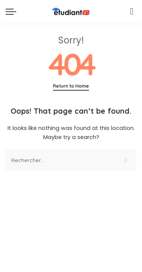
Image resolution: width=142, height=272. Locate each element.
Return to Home (71, 86)
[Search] (131, 11)
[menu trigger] (13, 11)
